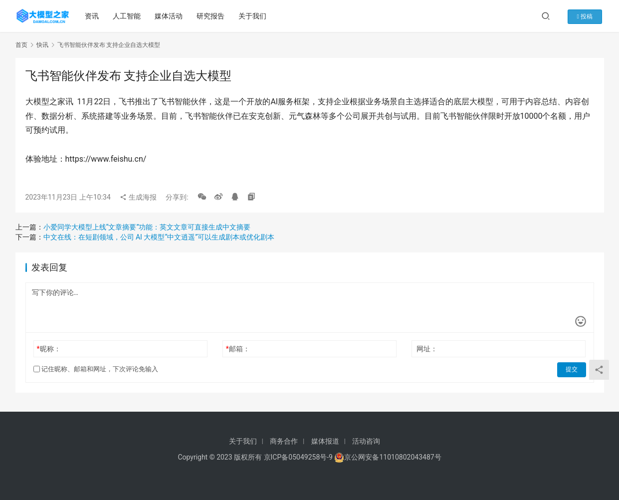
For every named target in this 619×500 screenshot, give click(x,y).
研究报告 (211, 16)
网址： (426, 349)
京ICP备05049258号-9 (298, 457)
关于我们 (253, 16)
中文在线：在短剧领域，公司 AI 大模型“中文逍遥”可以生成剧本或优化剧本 (159, 237)
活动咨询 (366, 441)
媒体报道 (325, 441)
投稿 (588, 15)
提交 (572, 369)
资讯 (93, 16)
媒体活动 (170, 16)
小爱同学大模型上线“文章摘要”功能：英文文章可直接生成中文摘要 (147, 227)
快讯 (42, 44)
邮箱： (238, 349)
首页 (21, 44)
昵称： (48, 349)
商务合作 (284, 441)
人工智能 (128, 16)
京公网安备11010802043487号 (392, 457)
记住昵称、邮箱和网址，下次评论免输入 (95, 369)
